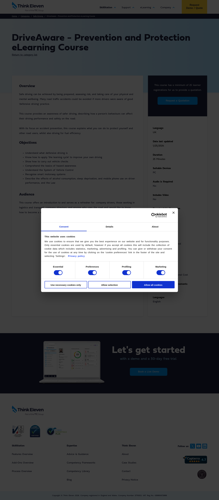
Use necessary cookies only (65, 284)
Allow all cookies (153, 284)
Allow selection (109, 284)
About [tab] (155, 226)
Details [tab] (109, 226)
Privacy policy (76, 256)
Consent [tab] (64, 226)
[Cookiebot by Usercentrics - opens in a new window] (153, 215)
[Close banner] (173, 215)
